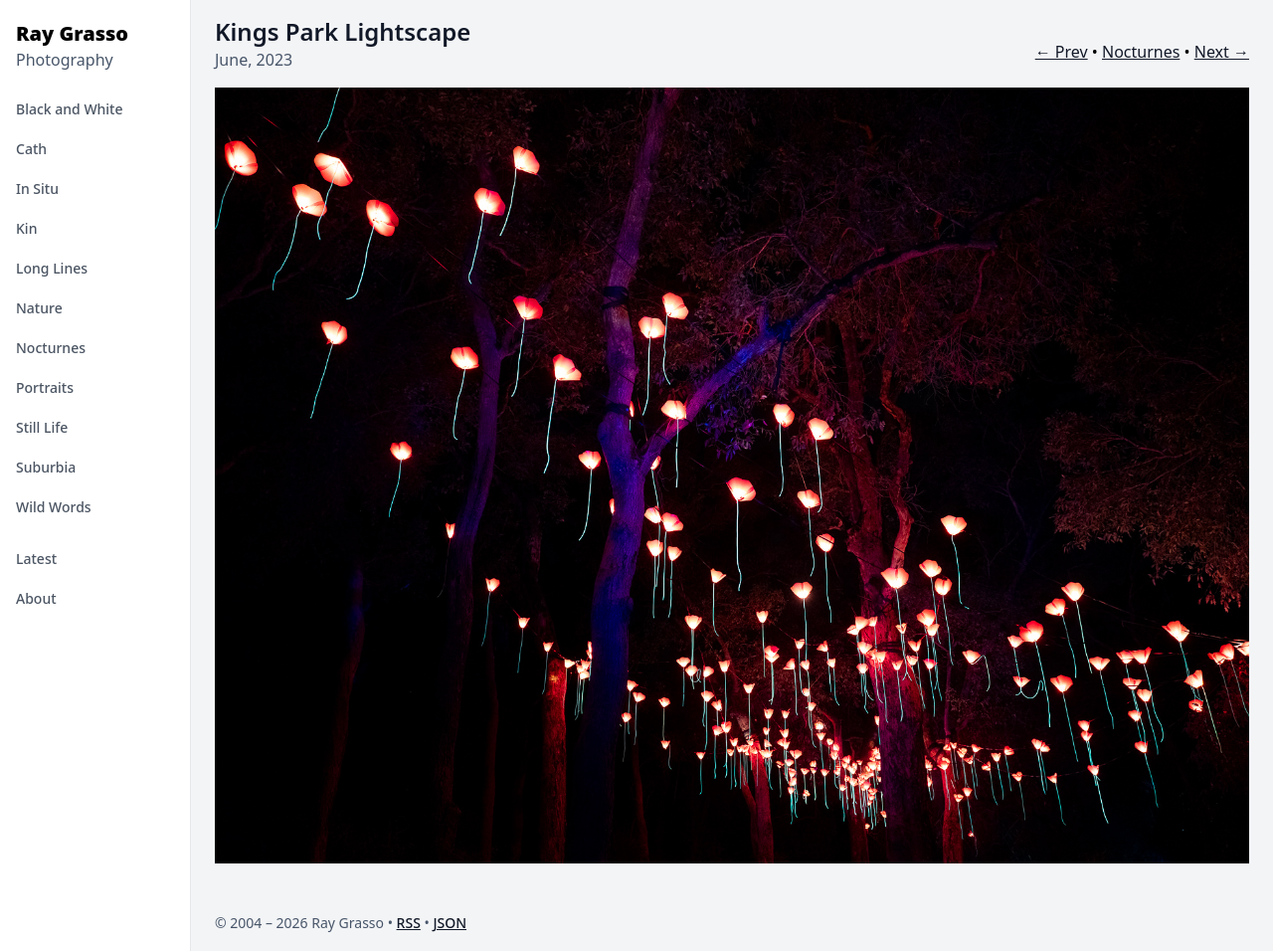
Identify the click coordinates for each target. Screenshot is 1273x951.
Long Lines (52, 268)
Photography (64, 60)
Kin (26, 228)
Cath (31, 148)
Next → (1221, 52)
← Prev (1061, 52)
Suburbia (46, 467)
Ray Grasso (72, 33)
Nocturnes (51, 347)
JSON (449, 922)
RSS (409, 922)
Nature (39, 307)
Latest (36, 558)
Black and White (69, 108)
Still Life (42, 427)
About (36, 598)
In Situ (37, 188)
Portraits (45, 387)
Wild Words (53, 506)
